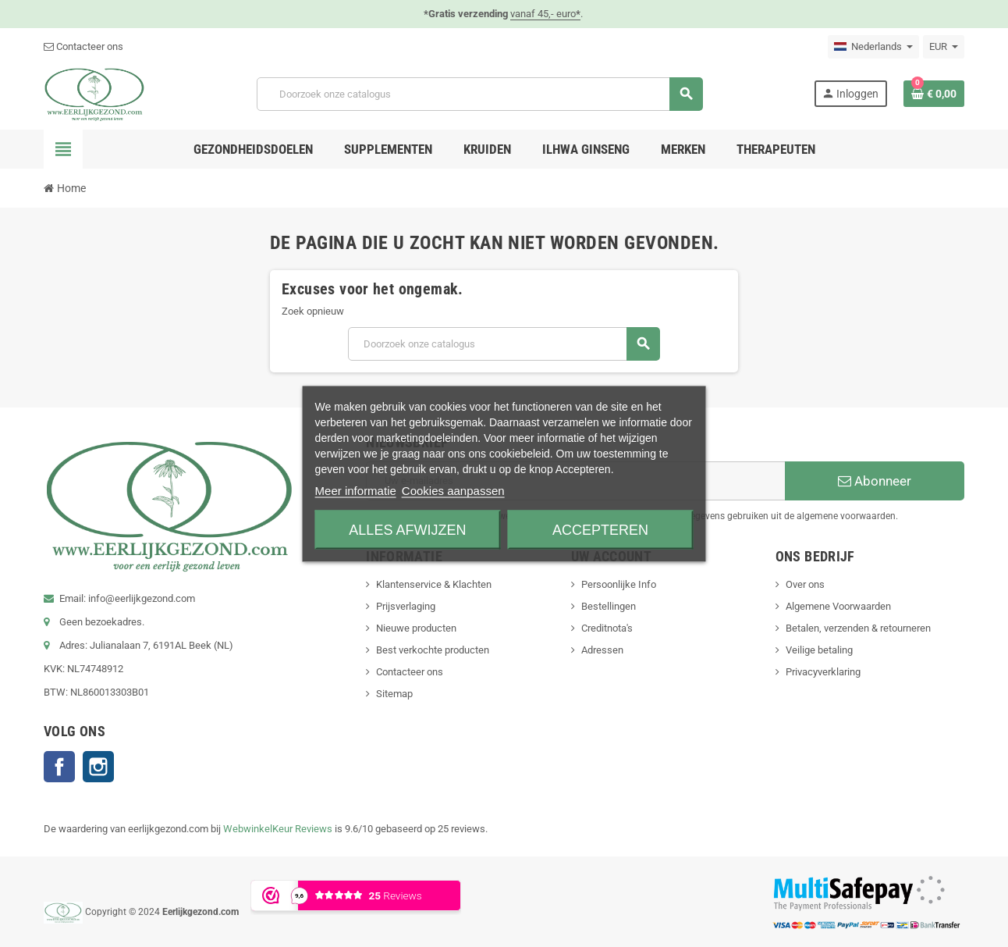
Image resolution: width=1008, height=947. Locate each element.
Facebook (59, 766)
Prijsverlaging (405, 606)
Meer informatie (355, 490)
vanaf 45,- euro (545, 14)
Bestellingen (608, 606)
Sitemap (394, 694)
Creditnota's (607, 628)
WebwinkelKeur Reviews (277, 829)
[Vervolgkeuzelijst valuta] (943, 47)
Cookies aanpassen (453, 490)
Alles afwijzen (407, 529)
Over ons (805, 584)
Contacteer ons (83, 46)
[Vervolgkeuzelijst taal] (873, 47)
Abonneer (874, 481)
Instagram (98, 766)
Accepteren (600, 529)
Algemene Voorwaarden (838, 606)
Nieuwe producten (416, 628)
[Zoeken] (479, 94)
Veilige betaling (819, 650)
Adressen (602, 650)
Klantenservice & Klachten (434, 584)
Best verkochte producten (432, 650)
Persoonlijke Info (618, 584)
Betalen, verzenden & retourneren (858, 628)
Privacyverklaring (823, 672)
